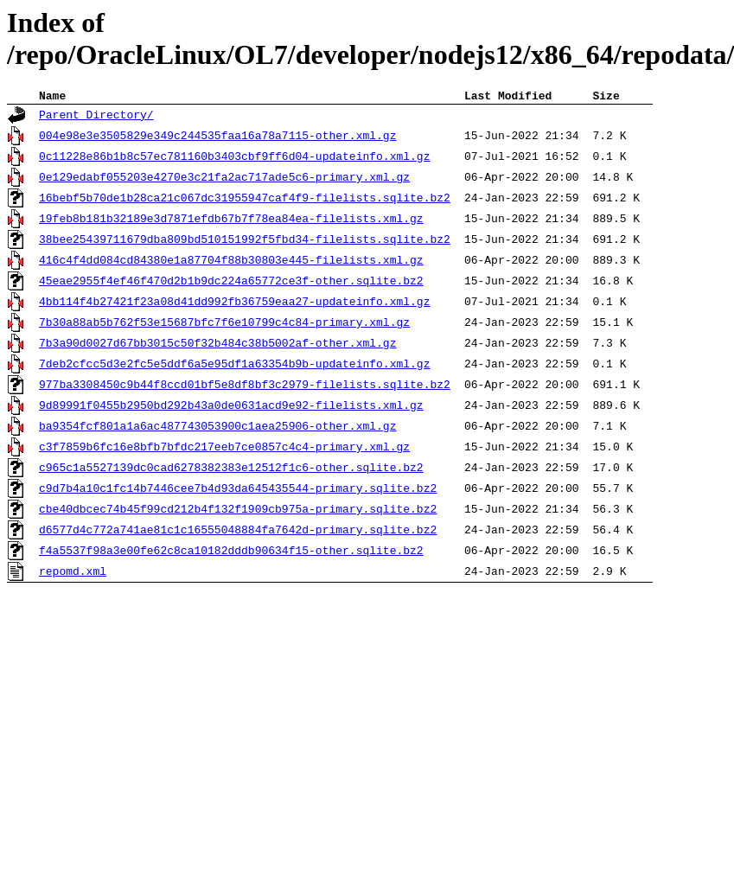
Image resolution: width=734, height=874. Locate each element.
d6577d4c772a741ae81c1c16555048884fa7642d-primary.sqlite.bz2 (238, 532)
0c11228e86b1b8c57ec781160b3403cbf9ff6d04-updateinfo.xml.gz (234, 159)
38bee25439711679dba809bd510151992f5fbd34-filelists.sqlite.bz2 (244, 242)
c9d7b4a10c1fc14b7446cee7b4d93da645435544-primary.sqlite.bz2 (238, 491)
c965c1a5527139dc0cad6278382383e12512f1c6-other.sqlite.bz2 (231, 470)
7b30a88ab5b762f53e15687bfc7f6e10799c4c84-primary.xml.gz (224, 325)
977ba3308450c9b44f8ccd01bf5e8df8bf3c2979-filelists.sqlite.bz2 (244, 387)
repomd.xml (72, 574)
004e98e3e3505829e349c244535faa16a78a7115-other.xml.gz (217, 138)
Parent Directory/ (96, 117)
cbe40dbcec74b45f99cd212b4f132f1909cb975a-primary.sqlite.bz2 (238, 512)
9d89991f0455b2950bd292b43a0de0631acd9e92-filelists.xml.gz (231, 408)
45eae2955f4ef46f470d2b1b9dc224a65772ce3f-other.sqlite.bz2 (231, 283)
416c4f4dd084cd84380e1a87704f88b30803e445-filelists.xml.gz (231, 263)
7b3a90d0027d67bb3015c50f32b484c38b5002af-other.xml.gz (217, 346)
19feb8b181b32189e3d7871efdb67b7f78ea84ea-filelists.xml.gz (231, 221)
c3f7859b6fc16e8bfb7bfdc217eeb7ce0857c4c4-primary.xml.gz (224, 449)
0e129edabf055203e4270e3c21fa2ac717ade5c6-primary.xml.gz (224, 180)
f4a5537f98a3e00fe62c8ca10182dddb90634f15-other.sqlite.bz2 (231, 553)
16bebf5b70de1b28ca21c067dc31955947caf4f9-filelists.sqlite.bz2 (244, 200)
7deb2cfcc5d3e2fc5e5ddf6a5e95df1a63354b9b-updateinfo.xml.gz (234, 366)
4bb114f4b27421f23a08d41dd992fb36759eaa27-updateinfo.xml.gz (234, 304)
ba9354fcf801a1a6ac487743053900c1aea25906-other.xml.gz (217, 429)
